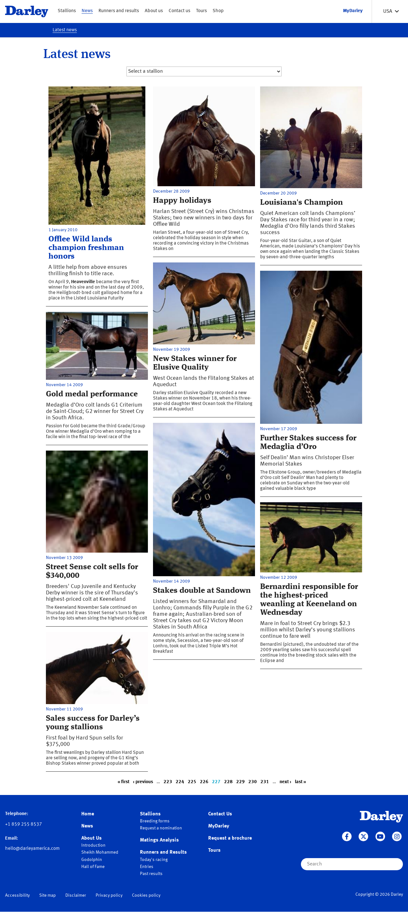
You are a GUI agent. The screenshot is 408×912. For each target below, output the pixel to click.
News (87, 11)
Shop (218, 11)
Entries (146, 866)
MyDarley (218, 826)
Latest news (65, 30)
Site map (47, 895)
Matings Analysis (159, 840)
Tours (201, 11)
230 (252, 782)
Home (87, 814)
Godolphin (91, 859)
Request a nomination (161, 828)
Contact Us (220, 814)
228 (228, 782)
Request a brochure (230, 838)
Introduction (93, 845)
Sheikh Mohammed (99, 852)
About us (154, 11)
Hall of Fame (93, 866)
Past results (151, 874)
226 (204, 782)
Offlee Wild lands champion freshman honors (86, 248)
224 (180, 782)
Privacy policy (109, 895)
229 (240, 782)
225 (192, 782)
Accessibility (17, 895)
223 (168, 782)
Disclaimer (75, 895)
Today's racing (154, 859)
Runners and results (118, 11)
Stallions (67, 11)
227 (216, 782)
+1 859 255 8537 (23, 824)
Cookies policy (146, 895)
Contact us (179, 11)
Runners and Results (163, 852)
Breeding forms (155, 821)
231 (264, 782)
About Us (91, 838)
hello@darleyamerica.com (32, 848)
